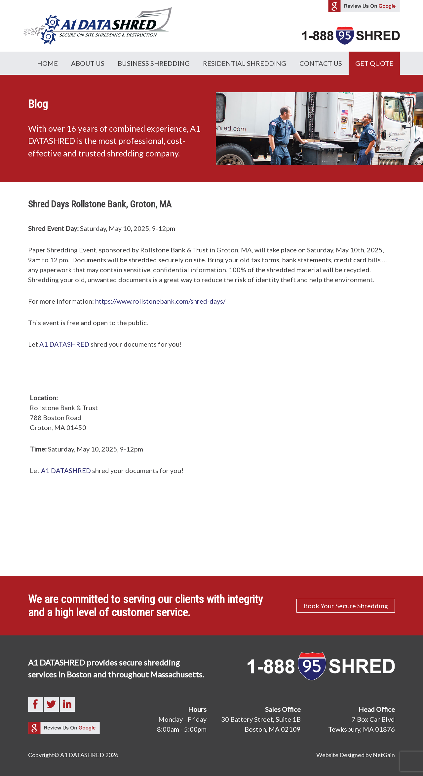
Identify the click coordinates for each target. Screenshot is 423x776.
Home (47, 63)
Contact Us (320, 63)
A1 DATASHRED (64, 344)
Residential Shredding (244, 63)
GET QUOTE (374, 63)
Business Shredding (154, 63)
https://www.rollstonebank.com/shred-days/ (160, 301)
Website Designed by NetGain (355, 754)
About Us (87, 63)
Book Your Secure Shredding (345, 606)
